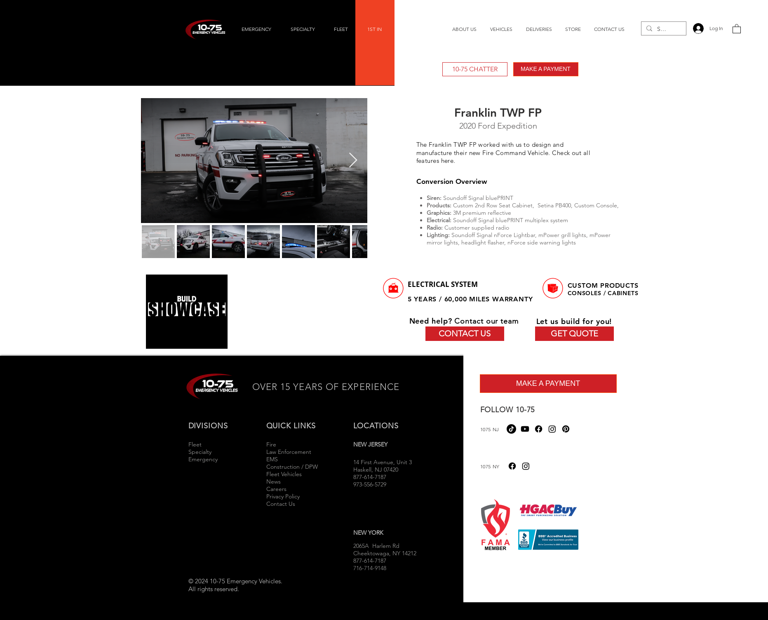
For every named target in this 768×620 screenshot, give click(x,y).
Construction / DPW (292, 466)
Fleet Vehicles (284, 474)
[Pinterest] (566, 429)
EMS (272, 459)
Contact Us (280, 503)
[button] (737, 28)
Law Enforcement (288, 452)
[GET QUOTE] (574, 333)
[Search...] (663, 29)
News (273, 481)
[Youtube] (525, 429)
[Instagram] (552, 429)
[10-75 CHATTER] (474, 69)
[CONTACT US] (464, 333)
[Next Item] (353, 161)
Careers (276, 489)
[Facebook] (538, 429)
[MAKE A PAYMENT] (545, 69)
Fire (272, 444)
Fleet (195, 444)
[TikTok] (511, 429)
